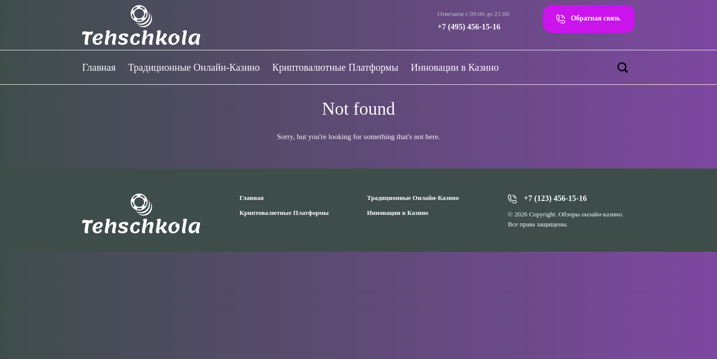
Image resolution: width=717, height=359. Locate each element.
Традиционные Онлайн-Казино (194, 67)
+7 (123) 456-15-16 (555, 198)
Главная (99, 67)
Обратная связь (595, 18)
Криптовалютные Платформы (335, 67)
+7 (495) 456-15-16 (468, 26)
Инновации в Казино (455, 67)
